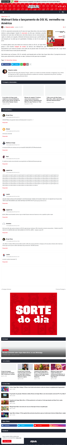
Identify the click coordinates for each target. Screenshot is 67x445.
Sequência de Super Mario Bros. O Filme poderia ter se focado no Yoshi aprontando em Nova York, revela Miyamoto (41, 374)
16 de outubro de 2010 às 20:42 (12, 131)
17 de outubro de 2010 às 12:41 (12, 256)
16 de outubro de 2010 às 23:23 (12, 172)
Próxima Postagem (60, 289)
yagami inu (9, 170)
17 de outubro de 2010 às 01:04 (12, 211)
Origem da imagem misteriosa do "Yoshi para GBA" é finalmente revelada (8, 373)
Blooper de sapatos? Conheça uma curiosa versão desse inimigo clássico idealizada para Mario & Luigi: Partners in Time (33, 100)
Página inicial (4, 16)
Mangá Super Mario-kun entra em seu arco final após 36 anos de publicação (29, 406)
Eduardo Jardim (12, 70)
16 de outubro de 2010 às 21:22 (12, 144)
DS (9, 16)
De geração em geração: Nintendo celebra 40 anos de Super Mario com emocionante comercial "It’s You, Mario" (38, 393)
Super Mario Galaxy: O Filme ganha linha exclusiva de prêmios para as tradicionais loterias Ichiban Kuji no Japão (38, 413)
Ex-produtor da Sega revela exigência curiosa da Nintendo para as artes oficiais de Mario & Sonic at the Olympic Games (11, 100)
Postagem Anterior (6, 289)
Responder (5, 122)
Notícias (15, 60)
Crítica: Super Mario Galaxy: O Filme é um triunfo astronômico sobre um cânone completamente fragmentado (37, 387)
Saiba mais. (18, 438)
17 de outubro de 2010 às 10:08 (12, 241)
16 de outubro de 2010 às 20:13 (12, 117)
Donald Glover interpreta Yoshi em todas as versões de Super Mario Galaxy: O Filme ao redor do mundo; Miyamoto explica (24, 374)
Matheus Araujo (10, 143)
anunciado (24, 33)
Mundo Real (9, 60)
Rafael (8, 129)
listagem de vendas (20, 46)
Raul (7, 156)
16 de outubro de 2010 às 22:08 (12, 158)
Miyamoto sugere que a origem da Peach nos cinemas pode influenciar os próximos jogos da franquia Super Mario (58, 374)
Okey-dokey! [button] (7, 441)
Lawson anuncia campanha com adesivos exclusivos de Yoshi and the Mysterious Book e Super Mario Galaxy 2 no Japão (40, 1)
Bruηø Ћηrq (9, 115)
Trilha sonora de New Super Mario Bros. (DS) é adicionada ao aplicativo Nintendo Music (55, 99)
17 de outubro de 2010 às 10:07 (12, 225)
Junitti (8, 194)
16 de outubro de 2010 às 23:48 (12, 196)
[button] (63, 2)
